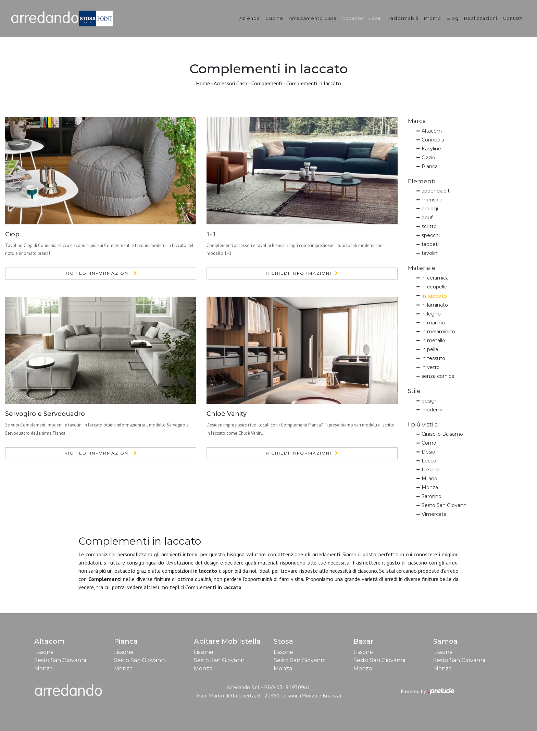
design (430, 401)
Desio (428, 452)
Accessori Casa (361, 18)
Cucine (274, 18)
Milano (429, 478)
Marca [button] (417, 120)
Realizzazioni (480, 18)
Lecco (429, 461)
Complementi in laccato (313, 83)
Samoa (445, 641)
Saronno (431, 496)
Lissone (431, 470)
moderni (432, 410)
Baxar (363, 641)
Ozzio (428, 157)
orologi (430, 209)
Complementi (266, 83)
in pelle (430, 349)
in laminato (435, 305)
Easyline (431, 149)
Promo (432, 18)
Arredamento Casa (313, 18)
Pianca (430, 166)
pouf (427, 217)
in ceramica (435, 278)
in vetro (431, 367)
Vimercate (434, 514)
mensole (432, 200)
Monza (430, 487)
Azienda (249, 18)
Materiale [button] (422, 267)
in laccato (434, 296)
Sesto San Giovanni (444, 505)
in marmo (433, 323)
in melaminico (438, 332)
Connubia (433, 140)
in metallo (433, 340)
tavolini (430, 253)
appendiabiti (436, 191)
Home (203, 83)
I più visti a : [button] (424, 424)
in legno (431, 314)
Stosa (283, 641)
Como (429, 443)
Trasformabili (402, 18)
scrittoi (430, 226)
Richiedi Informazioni (97, 273)
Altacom (432, 131)
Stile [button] (414, 390)
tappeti (430, 244)
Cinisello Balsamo (442, 434)
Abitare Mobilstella (227, 641)
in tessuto (433, 358)
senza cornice (438, 376)
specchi (431, 235)
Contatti (513, 18)
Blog (453, 18)
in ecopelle (434, 287)
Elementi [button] (421, 181)
